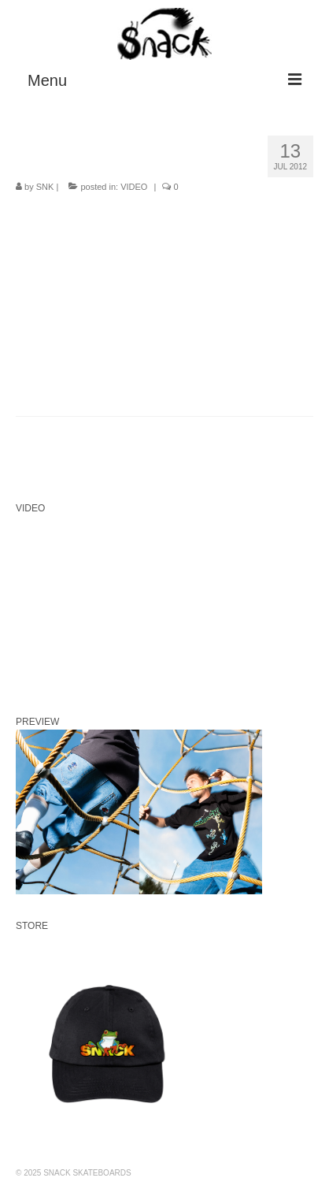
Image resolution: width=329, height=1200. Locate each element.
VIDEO (133, 186)
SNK (45, 186)
